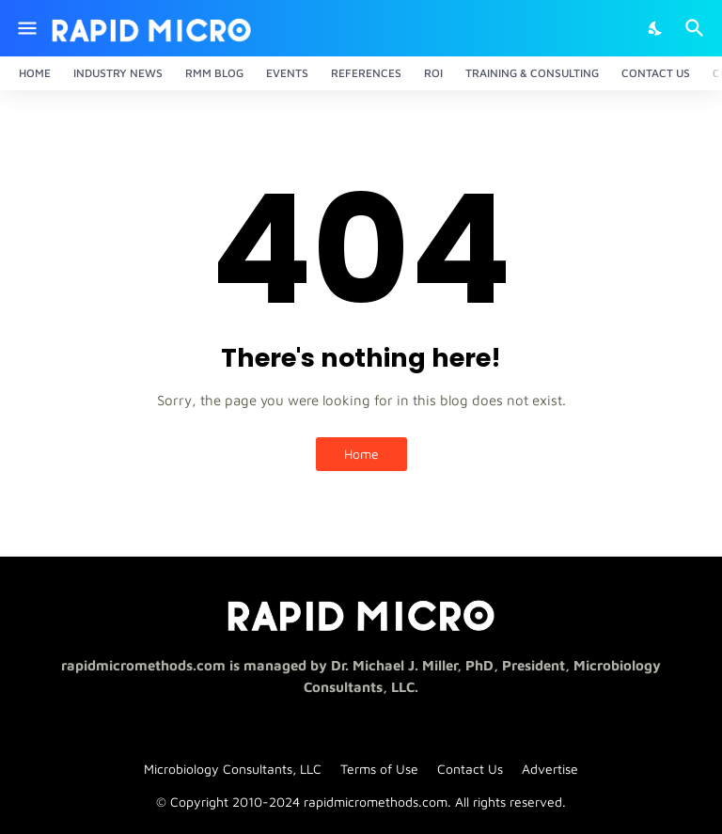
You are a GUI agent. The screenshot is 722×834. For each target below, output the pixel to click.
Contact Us (655, 73)
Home (35, 73)
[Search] (697, 28)
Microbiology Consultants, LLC (233, 769)
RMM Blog (214, 73)
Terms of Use (379, 769)
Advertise (550, 769)
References (366, 73)
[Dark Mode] (656, 28)
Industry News (118, 73)
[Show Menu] (26, 28)
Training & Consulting (532, 73)
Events (287, 73)
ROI (433, 73)
